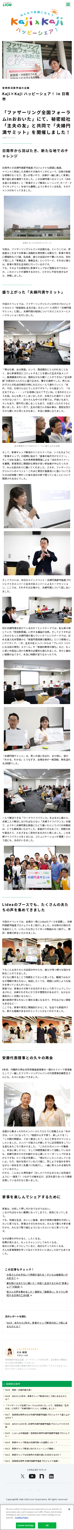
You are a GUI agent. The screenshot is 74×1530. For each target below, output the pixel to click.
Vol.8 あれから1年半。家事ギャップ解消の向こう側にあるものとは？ (37, 1324)
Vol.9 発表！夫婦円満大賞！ (19, 1389)
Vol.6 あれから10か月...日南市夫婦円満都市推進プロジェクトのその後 (37, 1425)
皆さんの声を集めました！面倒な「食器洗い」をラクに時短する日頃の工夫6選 (37, 1293)
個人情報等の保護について (34, 1497)
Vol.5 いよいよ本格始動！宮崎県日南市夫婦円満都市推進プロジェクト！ (37, 1435)
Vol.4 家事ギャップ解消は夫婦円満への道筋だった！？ (31, 1442)
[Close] (69, 1510)
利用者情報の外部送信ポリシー (34, 1504)
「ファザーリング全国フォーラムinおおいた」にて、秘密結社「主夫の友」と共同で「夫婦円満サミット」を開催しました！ (37, 1407)
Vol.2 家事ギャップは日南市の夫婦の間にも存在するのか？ (33, 1454)
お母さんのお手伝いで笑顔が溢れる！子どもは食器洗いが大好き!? (37, 1276)
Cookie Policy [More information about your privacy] (21, 1518)
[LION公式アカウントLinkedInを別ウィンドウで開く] (51, 1476)
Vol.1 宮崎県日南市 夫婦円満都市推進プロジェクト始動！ (32, 1460)
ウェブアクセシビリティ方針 (42, 1490)
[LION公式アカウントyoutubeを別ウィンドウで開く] (32, 1476)
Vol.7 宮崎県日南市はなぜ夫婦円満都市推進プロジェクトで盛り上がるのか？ (37, 1416)
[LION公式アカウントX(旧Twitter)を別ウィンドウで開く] (22, 1476)
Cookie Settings (25, 1526)
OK (47, 1526)
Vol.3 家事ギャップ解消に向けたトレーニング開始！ (30, 1448)
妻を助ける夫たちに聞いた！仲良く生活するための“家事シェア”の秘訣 (37, 1284)
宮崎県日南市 (13, 1383)
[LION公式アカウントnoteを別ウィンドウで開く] (41, 1476)
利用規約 (15, 1490)
